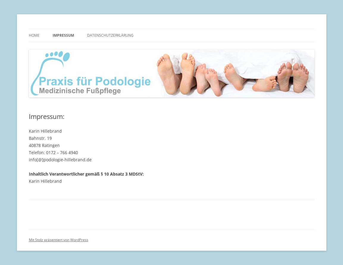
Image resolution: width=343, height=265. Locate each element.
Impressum (63, 35)
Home (34, 35)
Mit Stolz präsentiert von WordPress (58, 239)
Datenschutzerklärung (110, 35)
